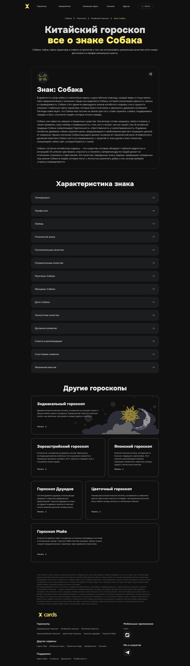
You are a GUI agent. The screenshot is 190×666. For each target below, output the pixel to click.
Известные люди (74, 646)
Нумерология (65, 6)
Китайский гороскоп (100, 18)
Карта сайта (42, 659)
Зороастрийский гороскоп (48, 633)
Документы (66, 659)
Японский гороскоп (90, 629)
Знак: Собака (119, 18)
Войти (145, 6)
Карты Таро (42, 646)
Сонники (111, 6)
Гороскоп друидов (92, 633)
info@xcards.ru (80, 659)
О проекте (54, 659)
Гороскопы (42, 6)
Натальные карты (90, 6)
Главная (68, 18)
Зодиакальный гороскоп (47, 629)
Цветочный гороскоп (72, 633)
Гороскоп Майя (109, 633)
